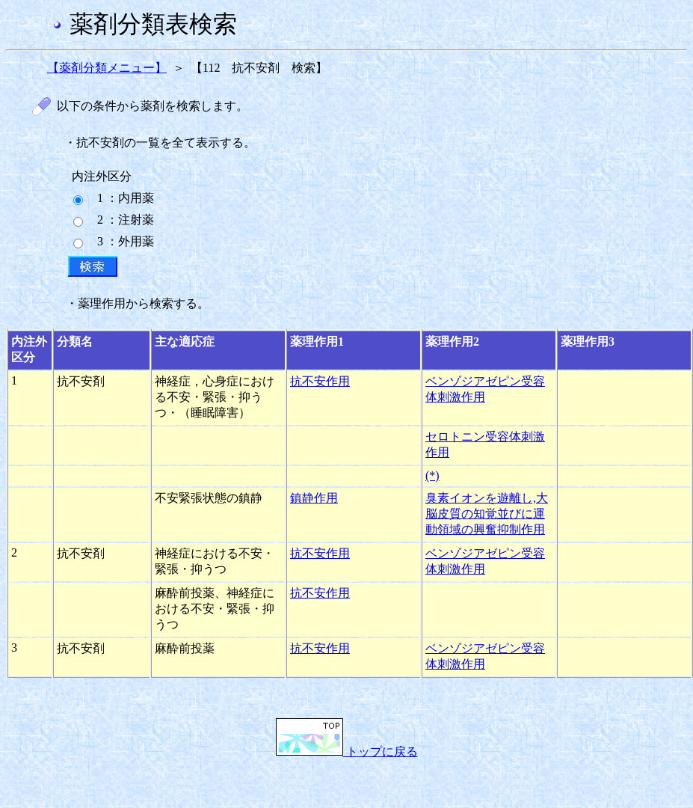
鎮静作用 (314, 498)
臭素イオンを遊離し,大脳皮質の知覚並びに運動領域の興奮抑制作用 (486, 514)
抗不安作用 (320, 381)
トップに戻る (347, 751)
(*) (432, 475)
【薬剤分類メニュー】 (107, 67)
